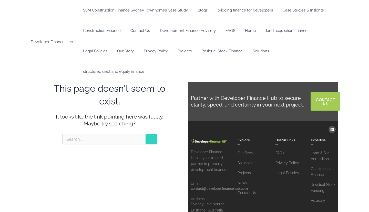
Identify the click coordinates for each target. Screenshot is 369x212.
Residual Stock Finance (180, 51)
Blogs (199, 10)
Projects (145, 51)
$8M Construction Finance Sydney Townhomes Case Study (134, 10)
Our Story (90, 51)
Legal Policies (315, 30)
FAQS (223, 30)
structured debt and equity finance (263, 51)
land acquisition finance (275, 30)
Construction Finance (101, 30)
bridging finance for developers (240, 10)
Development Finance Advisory (182, 30)
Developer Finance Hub (52, 31)
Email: (196, 163)
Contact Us (137, 30)
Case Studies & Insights (295, 10)
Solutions (217, 51)
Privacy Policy (118, 51)
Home (241, 30)
